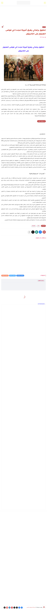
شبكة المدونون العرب (30, 607)
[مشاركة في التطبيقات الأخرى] (29, 232)
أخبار (38, 225)
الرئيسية (33, 225)
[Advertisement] (23, 16)
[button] (40, 232)
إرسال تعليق (41, 280)
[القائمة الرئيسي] (45, 3)
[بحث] (2, 3)
